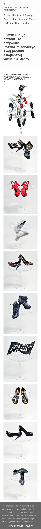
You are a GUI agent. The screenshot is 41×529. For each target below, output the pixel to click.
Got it (29, 526)
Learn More (16, 526)
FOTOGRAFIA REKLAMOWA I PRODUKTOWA (15, 9)
